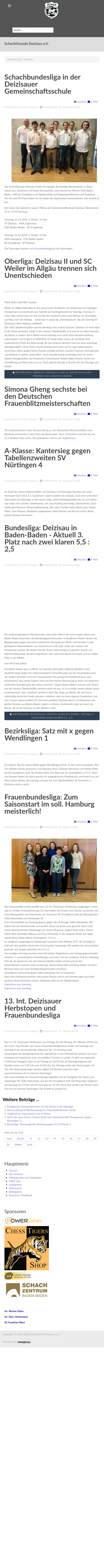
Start (9, 1138)
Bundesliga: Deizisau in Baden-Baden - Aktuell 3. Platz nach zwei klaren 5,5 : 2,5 (47, 538)
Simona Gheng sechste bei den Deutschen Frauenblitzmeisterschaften (47, 396)
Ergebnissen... (70, 437)
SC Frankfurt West (14, 1322)
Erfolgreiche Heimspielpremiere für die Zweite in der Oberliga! (40, 1106)
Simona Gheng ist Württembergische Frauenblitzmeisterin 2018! (41, 1110)
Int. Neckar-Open (14, 1311)
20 (8, 1144)
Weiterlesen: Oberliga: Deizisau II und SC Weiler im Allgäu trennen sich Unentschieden (52, 374)
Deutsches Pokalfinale (20, 1195)
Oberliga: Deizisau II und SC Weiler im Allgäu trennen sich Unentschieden (50, 268)
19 (95, 1138)
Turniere (13, 1170)
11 (31, 1138)
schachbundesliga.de (45, 248)
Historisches (15, 1188)
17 (79, 1138)
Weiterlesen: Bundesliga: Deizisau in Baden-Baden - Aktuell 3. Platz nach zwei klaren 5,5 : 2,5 (52, 716)
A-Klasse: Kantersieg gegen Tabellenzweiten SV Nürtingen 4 (47, 457)
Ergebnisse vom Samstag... (18, 984)
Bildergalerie (15, 1191)
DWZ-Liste (15, 1181)
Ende (30, 1144)
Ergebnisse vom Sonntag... (18, 988)
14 (55, 1138)
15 (63, 1138)
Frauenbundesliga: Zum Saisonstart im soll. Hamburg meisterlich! (49, 804)
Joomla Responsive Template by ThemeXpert (24, 1342)
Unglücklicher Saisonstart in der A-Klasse (29, 1113)
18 (87, 1138)
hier (6, 1088)
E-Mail (93, 101)
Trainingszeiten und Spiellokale (25, 1177)
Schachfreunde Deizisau (52, 10)
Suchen (8, 29)
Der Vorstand (16, 1174)
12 (39, 1138)
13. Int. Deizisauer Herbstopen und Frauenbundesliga (32, 1008)
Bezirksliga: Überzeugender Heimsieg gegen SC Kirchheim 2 (39, 1124)
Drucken (80, 101)
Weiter (18, 1144)
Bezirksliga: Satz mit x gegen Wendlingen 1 (49, 734)
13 (47, 1138)
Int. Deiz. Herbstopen (16, 1316)
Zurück (20, 1138)
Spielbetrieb (15, 1184)
